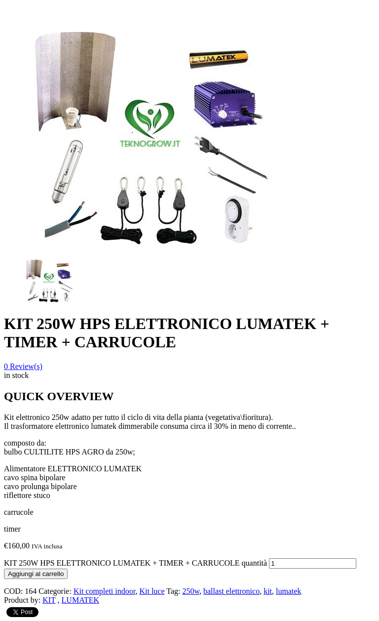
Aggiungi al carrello (36, 574)
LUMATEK (80, 600)
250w (190, 591)
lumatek (289, 591)
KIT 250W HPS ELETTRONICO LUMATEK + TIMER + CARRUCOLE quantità (135, 563)
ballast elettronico (231, 591)
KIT (48, 600)
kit (268, 591)
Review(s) (23, 366)
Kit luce (151, 591)
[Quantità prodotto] (312, 563)
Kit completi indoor (105, 591)
